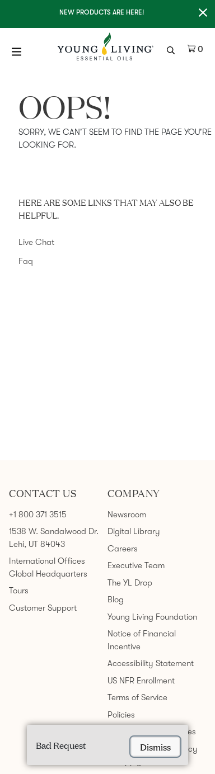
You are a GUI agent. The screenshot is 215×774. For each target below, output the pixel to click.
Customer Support (43, 608)
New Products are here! (101, 12)
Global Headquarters (48, 574)
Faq (25, 261)
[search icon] (172, 49)
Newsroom (127, 514)
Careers (123, 549)
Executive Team (136, 565)
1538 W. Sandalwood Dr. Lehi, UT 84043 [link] (54, 537)
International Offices (47, 561)
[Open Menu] (16, 51)
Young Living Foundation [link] (152, 617)
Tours (19, 591)
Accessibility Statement (151, 663)
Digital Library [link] (134, 531)
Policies (121, 715)
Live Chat (36, 242)
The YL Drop (130, 583)
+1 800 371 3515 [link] (38, 514)
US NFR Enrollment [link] (141, 681)
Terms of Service (137, 697)
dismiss (155, 746)
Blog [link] (116, 599)
